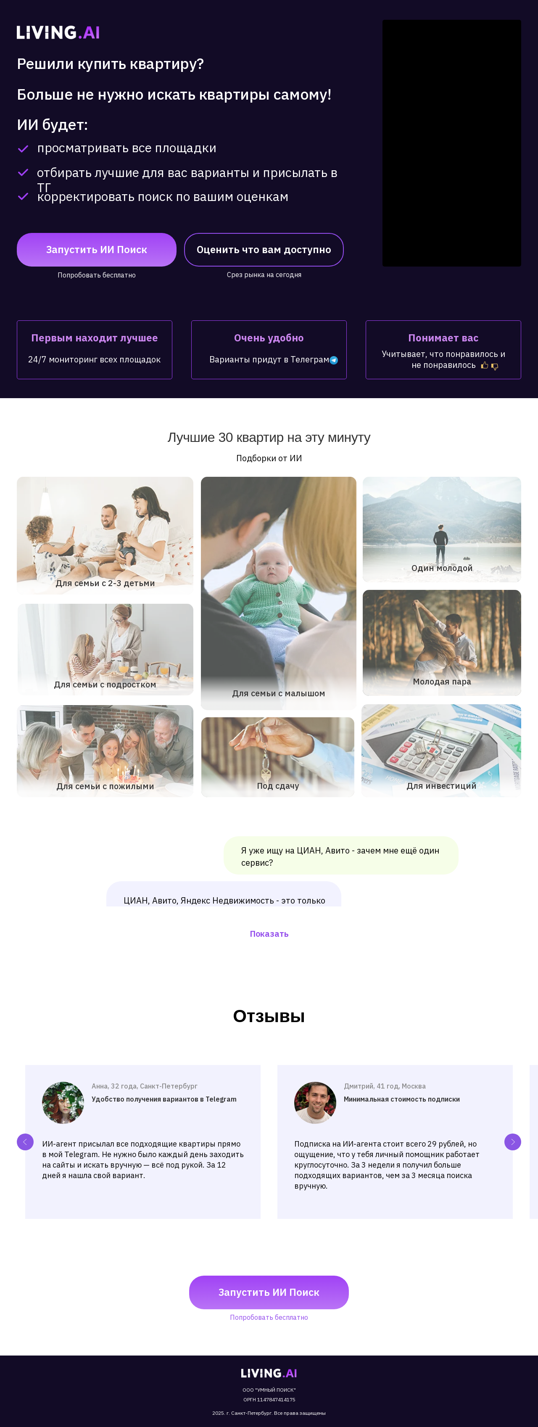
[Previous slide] (25, 1142)
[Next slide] (512, 1142)
